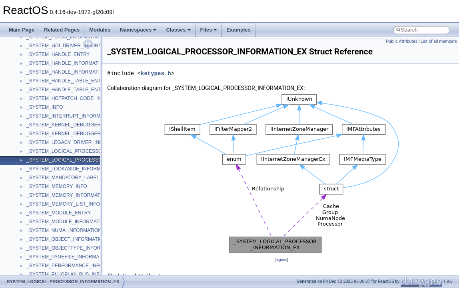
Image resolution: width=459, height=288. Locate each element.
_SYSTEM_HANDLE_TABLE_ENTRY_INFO (74, 81)
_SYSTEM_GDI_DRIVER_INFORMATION (71, 45)
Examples (238, 30)
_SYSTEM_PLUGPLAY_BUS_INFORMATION (75, 274)
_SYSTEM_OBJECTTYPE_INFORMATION (72, 248)
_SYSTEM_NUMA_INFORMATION (64, 230)
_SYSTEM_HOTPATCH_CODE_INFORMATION (78, 98)
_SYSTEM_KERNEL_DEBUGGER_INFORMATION (81, 125)
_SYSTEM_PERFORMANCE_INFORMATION (75, 265)
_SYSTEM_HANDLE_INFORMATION (66, 63)
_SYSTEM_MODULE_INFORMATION (67, 221)
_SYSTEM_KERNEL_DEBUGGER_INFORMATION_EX (86, 133)
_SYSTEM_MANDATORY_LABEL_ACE (69, 177)
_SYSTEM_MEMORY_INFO (56, 186)
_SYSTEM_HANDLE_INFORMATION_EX (71, 72)
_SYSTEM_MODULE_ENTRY (58, 213)
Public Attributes (401, 41)
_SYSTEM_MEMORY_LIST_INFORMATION (74, 204)
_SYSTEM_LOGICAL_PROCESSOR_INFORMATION (84, 151)
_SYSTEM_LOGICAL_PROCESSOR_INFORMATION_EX (88, 160)
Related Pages (62, 30)
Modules (99, 30)
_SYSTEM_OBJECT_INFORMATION (66, 239)
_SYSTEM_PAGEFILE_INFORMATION (68, 257)
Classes (178, 30)
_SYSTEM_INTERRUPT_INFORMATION (70, 116)
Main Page (21, 30)
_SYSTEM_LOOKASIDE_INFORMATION (70, 169)
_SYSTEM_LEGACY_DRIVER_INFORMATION (77, 142)
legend (281, 259)
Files (208, 30)
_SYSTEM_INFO (44, 107)
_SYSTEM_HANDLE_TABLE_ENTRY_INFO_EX (78, 89)
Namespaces (138, 30)
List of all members (439, 41)
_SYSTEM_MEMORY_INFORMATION (67, 195)
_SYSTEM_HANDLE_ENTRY (58, 54)
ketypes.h (156, 73)
